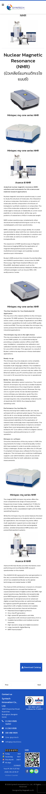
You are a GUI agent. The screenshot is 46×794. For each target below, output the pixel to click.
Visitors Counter (11, 775)
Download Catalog (31, 667)
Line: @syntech (12, 737)
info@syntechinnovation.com (18, 741)
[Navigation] (3, 4)
